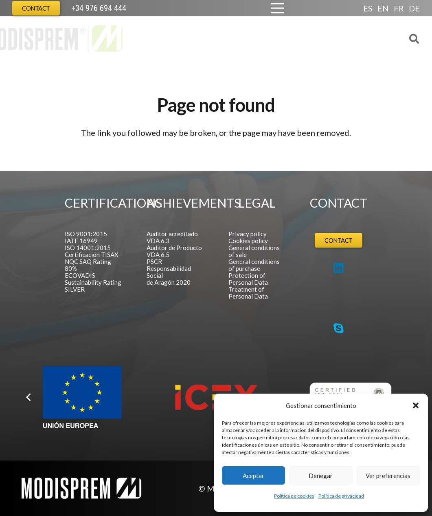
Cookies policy (248, 240)
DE (414, 8)
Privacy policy (247, 233)
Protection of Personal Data (248, 279)
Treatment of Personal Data (248, 293)
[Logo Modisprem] (86, 38)
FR (399, 8)
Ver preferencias (388, 475)
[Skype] (338, 328)
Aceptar (253, 475)
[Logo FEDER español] (82, 397)
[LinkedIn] (338, 268)
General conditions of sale (254, 251)
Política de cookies (294, 496)
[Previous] (29, 397)
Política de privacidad (341, 496)
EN (383, 8)
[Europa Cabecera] (153, 8)
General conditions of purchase (254, 265)
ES (368, 8)
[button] (416, 405)
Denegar (321, 475)
